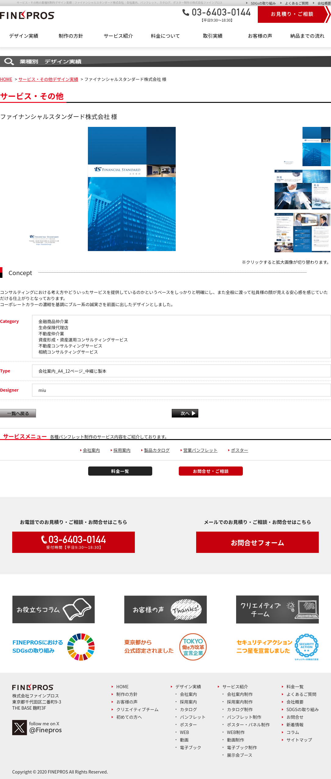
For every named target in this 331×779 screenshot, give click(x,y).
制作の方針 (71, 35)
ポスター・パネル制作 (248, 724)
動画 (184, 740)
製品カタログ (157, 450)
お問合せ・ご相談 (211, 471)
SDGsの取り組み (263, 3)
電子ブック (190, 747)
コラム (292, 732)
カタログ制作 (240, 709)
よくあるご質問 (296, 3)
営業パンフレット (200, 450)
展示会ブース (239, 755)
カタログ (188, 709)
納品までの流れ (307, 35)
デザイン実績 (188, 686)
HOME (6, 79)
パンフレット (193, 717)
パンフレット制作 (244, 717)
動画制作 (235, 740)
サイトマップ (299, 740)
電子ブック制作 (242, 747)
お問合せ (295, 717)
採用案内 (122, 450)
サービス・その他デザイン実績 (48, 79)
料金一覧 (120, 471)
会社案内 (91, 450)
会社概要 (324, 3)
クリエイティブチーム (137, 709)
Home (122, 686)
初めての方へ (129, 717)
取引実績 (212, 35)
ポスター (239, 450)
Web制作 (236, 732)
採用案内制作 (240, 702)
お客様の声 (260, 35)
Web (184, 732)
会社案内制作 (240, 694)
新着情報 (295, 724)
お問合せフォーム (257, 542)
